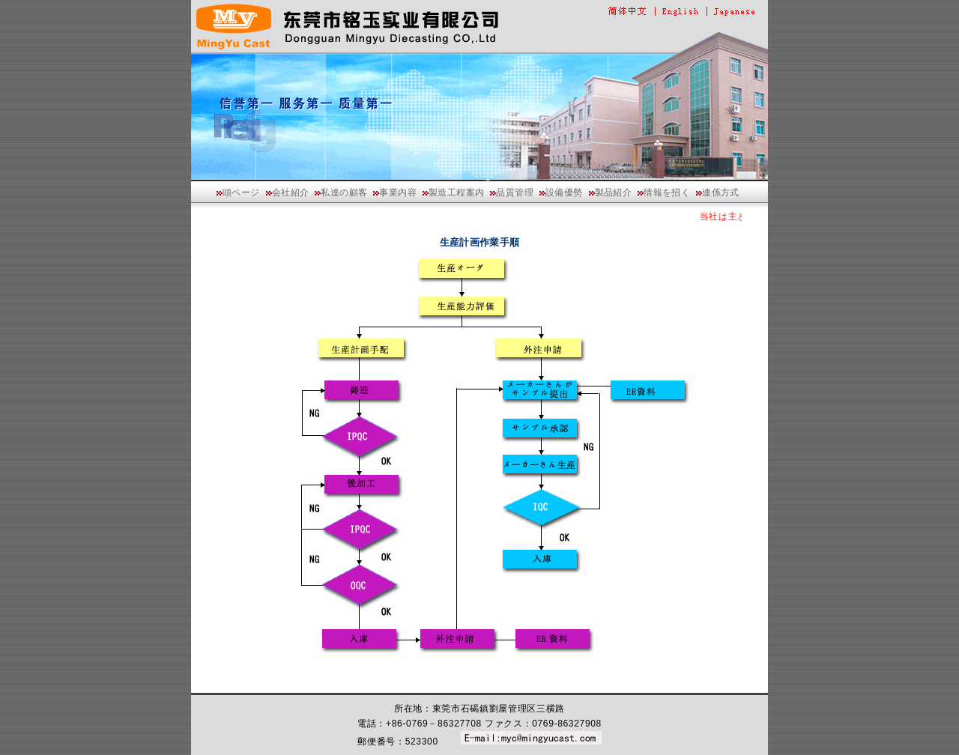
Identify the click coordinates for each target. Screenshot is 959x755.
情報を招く (667, 192)
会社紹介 (290, 192)
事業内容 (398, 192)
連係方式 (720, 192)
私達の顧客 (344, 192)
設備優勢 (564, 192)
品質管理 (514, 192)
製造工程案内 (456, 192)
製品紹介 (613, 192)
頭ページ (241, 192)
